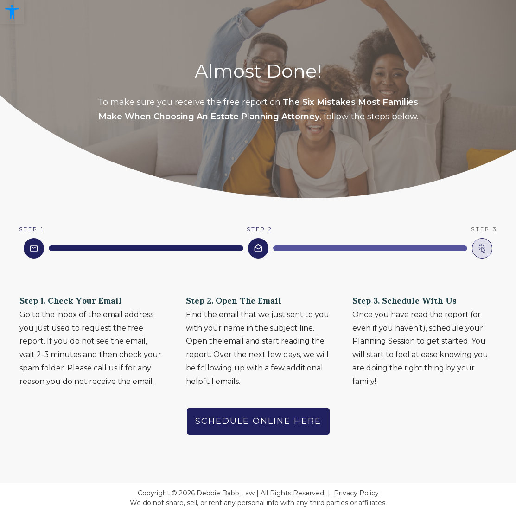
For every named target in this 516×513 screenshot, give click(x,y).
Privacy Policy (356, 493)
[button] (12, 12)
